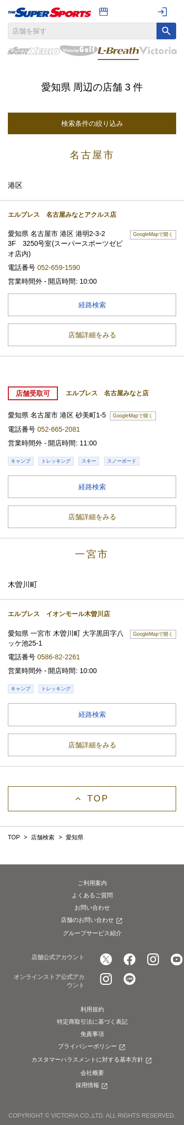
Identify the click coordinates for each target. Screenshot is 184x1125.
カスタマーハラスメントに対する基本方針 (92, 1060)
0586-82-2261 (58, 657)
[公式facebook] (129, 959)
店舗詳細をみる (92, 335)
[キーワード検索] (166, 31)
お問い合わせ (92, 907)
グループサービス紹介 (92, 933)
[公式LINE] (129, 979)
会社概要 (92, 1072)
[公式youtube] (177, 959)
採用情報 (92, 1086)
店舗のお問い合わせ (92, 921)
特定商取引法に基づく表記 (92, 1021)
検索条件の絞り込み (92, 123)
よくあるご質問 (92, 895)
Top (98, 798)
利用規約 (92, 1009)
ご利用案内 (92, 883)
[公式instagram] (153, 959)
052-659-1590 (58, 267)
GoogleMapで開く (154, 234)
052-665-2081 (58, 429)
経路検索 (127, 304)
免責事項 (92, 1034)
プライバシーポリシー (92, 1047)
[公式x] (106, 959)
